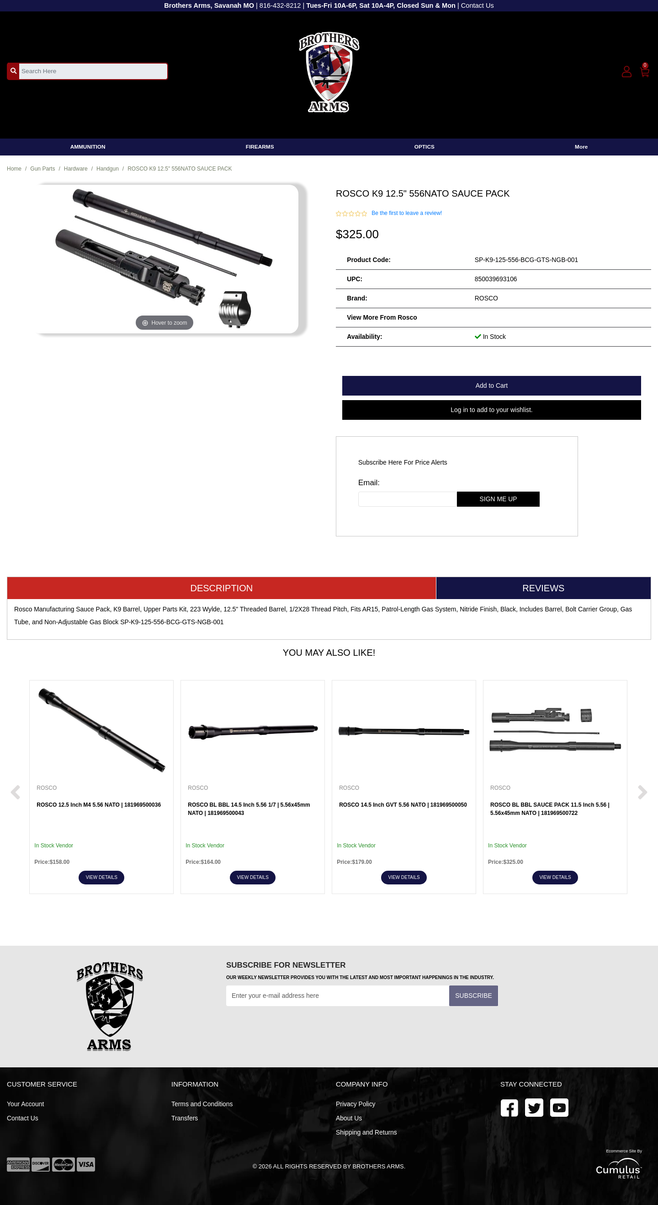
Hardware (76, 169)
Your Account (25, 1104)
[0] (645, 70)
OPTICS (424, 147)
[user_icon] (626, 72)
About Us (349, 1118)
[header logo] (329, 71)
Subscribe (473, 995)
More (581, 147)
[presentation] (295, 1028)
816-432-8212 (280, 5)
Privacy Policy (356, 1104)
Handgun (107, 169)
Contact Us (477, 5)
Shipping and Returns (366, 1132)
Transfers (184, 1118)
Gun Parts (42, 169)
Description (221, 588)
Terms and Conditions (202, 1104)
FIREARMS (260, 147)
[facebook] (509, 1107)
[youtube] (534, 1107)
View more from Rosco (382, 317)
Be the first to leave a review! (406, 213)
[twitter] (559, 1107)
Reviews (543, 588)
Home (14, 169)
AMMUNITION (88, 147)
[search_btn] (13, 71)
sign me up (498, 499)
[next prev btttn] (15, 792)
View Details (101, 877)
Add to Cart (492, 385)
